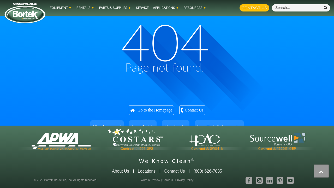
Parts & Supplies (113, 8)
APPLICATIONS (164, 8)
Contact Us (254, 8)
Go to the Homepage (155, 110)
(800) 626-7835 (208, 171)
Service (142, 8)
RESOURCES (193, 8)
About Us (120, 171)
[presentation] (321, 171)
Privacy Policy (184, 179)
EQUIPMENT (59, 8)
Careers (168, 179)
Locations (147, 171)
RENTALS (83, 8)
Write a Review (150, 179)
